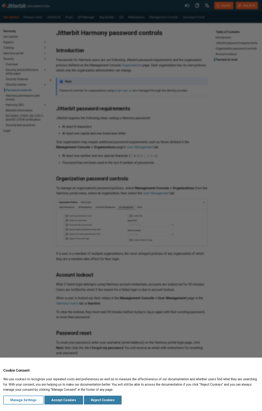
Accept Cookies (63, 400)
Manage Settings (23, 400)
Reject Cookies (103, 400)
